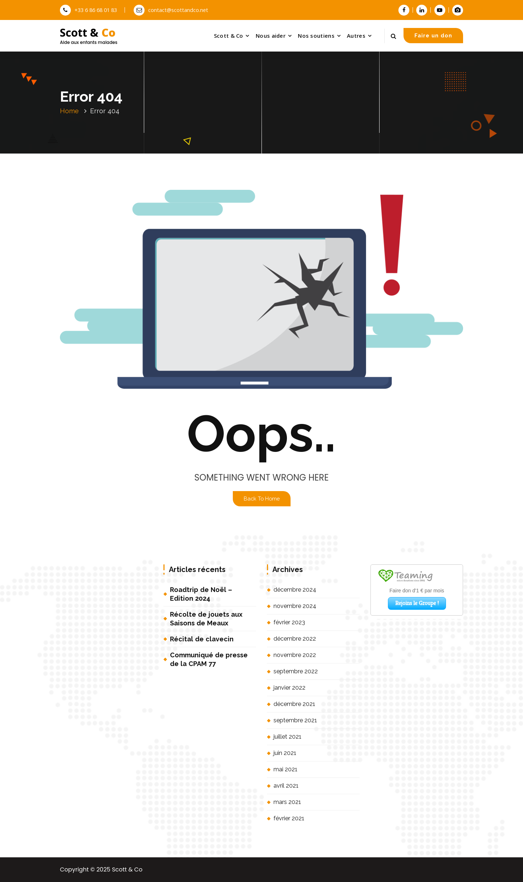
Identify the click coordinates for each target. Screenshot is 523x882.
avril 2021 (286, 785)
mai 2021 (285, 769)
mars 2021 (287, 802)
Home (69, 111)
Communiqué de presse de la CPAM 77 (209, 659)
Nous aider (270, 35)
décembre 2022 (294, 638)
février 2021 (288, 818)
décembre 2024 (294, 589)
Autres (356, 35)
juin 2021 (284, 753)
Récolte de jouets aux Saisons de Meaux (206, 618)
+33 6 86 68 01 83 (88, 9)
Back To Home (262, 498)
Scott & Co (228, 35)
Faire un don (433, 35)
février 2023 (289, 622)
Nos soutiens (316, 35)
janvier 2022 (289, 687)
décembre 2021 (294, 704)
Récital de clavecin (202, 639)
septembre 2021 (295, 720)
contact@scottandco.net (171, 9)
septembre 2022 (295, 671)
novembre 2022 (294, 655)
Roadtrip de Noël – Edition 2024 (201, 594)
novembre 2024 (294, 606)
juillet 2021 (287, 736)
